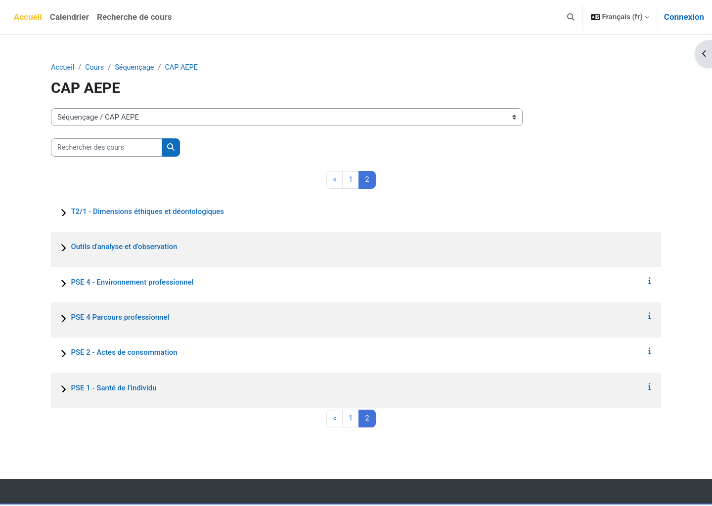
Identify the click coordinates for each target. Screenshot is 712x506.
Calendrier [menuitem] (69, 17)
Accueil (63, 67)
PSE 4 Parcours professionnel (120, 317)
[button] (571, 17)
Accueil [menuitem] (28, 17)
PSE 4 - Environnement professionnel (132, 282)
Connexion (684, 17)
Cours (95, 67)
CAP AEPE (185, 67)
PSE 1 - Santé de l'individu (113, 388)
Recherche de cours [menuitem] (134, 17)
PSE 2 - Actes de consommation (124, 353)
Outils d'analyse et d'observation (124, 247)
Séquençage (137, 67)
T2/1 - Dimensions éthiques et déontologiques (147, 212)
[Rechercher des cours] (106, 148)
